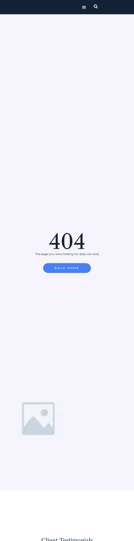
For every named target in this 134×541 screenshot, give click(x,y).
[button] (84, 7)
